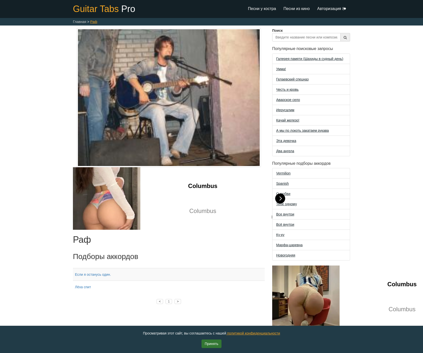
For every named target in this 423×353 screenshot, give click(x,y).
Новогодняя (285, 255)
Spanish (282, 184)
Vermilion (283, 173)
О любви (283, 194)
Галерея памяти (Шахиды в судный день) (309, 59)
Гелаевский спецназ (292, 79)
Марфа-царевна (289, 245)
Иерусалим (285, 110)
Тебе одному (286, 204)
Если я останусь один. (93, 274)
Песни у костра (262, 8)
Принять (211, 344)
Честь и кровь (287, 90)
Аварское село (288, 100)
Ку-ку (280, 235)
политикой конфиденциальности (253, 333)
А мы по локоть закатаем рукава (302, 130)
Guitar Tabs (104, 9)
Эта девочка (286, 141)
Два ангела (285, 151)
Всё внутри (285, 224)
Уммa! (281, 69)
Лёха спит (83, 287)
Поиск (311, 35)
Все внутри (285, 214)
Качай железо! (287, 120)
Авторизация (331, 8)
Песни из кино (296, 8)
